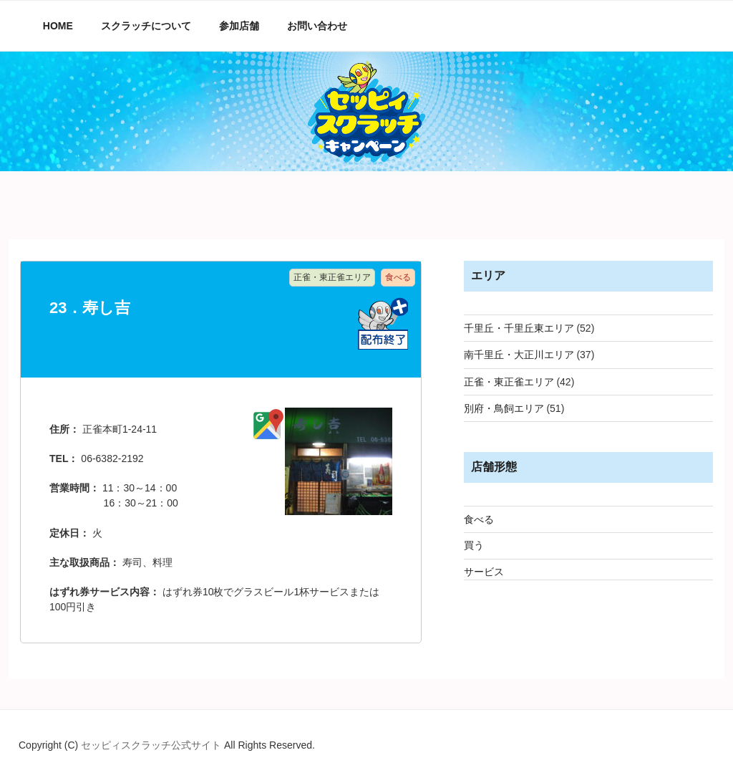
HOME (58, 26)
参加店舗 (239, 26)
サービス (484, 571)
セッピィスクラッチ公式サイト (152, 745)
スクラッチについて (146, 26)
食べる (479, 519)
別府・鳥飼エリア (504, 408)
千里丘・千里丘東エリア (519, 328)
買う (474, 545)
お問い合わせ (317, 26)
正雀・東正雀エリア (509, 382)
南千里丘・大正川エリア (519, 354)
